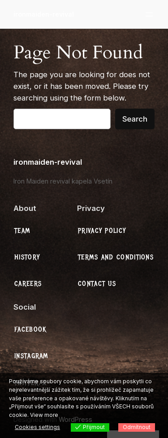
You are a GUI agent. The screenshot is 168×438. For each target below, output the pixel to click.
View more (44, 415)
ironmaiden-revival (43, 14)
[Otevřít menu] (149, 14)
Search (134, 118)
